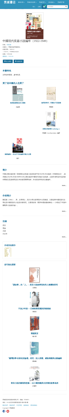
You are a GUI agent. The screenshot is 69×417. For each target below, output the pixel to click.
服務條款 (26, 405)
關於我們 (5, 405)
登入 (34, 6)
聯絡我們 (12, 405)
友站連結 (51, 2)
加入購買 (7, 61)
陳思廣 (9, 44)
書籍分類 (21, 2)
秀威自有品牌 (31, 2)
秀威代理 (42, 2)
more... (64, 185)
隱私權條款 (34, 405)
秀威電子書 (61, 2)
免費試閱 (18, 61)
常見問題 (19, 405)
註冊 (39, 6)
